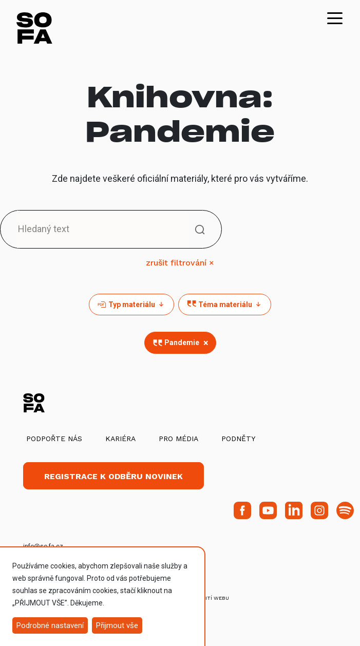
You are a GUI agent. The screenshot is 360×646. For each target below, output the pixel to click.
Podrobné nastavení (50, 625)
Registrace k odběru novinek (113, 476)
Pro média (178, 438)
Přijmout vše (117, 625)
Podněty (238, 438)
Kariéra (120, 438)
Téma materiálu (224, 304)
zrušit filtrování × (180, 263)
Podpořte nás (54, 438)
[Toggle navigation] (335, 17)
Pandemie (182, 342)
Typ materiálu (131, 304)
